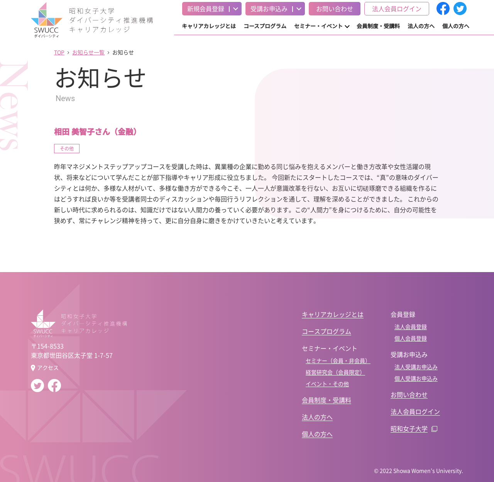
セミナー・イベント (318, 26)
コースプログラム (265, 26)
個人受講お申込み (416, 378)
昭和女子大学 (409, 428)
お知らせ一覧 (88, 52)
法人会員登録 (410, 326)
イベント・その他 (327, 383)
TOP (59, 52)
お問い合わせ (334, 8)
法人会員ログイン (396, 8)
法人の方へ (421, 26)
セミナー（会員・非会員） (338, 360)
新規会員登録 (205, 8)
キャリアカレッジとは (209, 26)
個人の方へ (455, 26)
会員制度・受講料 (378, 26)
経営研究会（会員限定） (335, 372)
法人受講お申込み (416, 366)
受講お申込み (269, 8)
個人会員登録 (410, 338)
